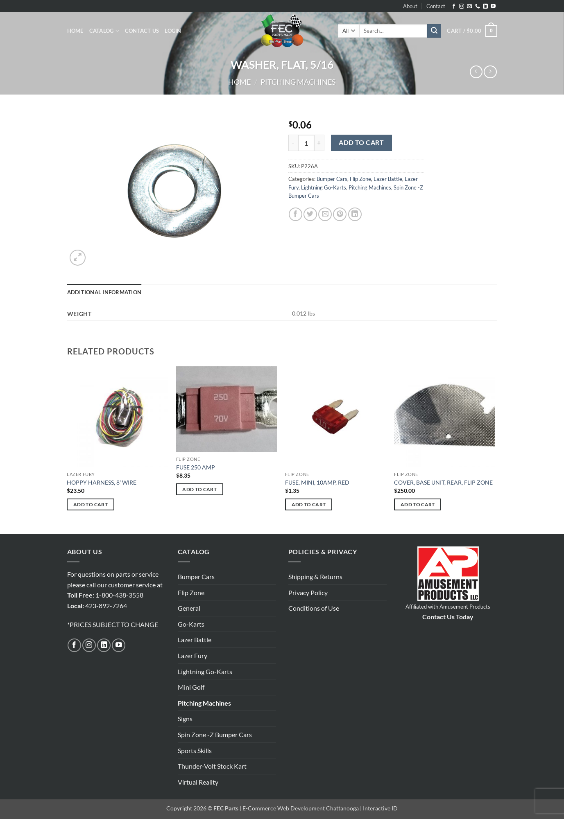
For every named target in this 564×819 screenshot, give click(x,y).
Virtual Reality (198, 782)
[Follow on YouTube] (493, 6)
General (189, 608)
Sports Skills (195, 750)
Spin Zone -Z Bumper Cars (215, 734)
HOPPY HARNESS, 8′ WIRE (101, 482)
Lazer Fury (192, 655)
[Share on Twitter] (310, 214)
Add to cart (361, 142)
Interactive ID (380, 808)
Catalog (104, 31)
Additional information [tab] (104, 292)
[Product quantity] (306, 143)
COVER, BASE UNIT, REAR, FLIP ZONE (443, 482)
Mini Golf (191, 687)
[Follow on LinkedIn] (485, 6)
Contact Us (142, 30)
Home (75, 30)
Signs (185, 718)
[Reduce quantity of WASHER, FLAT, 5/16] (293, 143)
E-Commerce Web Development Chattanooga (300, 808)
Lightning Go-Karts (323, 187)
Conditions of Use (313, 608)
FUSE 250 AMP (195, 467)
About (410, 6)
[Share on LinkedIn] (355, 214)
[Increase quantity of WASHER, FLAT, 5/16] (319, 143)
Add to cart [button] (90, 504)
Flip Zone (360, 179)
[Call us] (477, 6)
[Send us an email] (469, 6)
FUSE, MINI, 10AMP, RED (317, 482)
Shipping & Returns (315, 576)
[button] (173, 31)
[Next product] (476, 71)
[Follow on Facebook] (453, 6)
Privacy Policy (308, 592)
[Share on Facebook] (295, 214)
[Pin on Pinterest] (340, 214)
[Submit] (434, 31)
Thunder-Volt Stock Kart (212, 766)
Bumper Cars (332, 179)
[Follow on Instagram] (461, 6)
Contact (435, 6)
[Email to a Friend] (325, 214)
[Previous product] (490, 71)
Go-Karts (191, 624)
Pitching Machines (298, 81)
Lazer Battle (388, 179)
